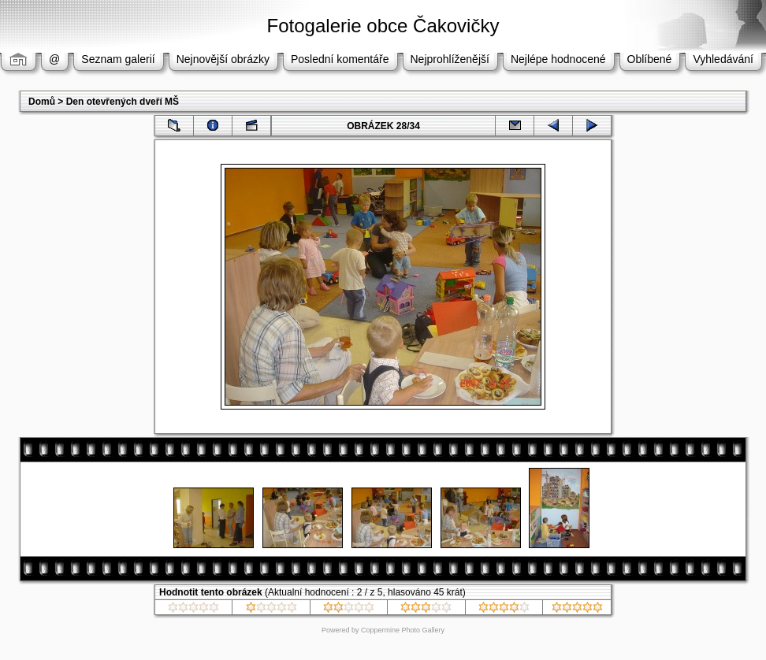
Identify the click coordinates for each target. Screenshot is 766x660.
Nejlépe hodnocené (558, 59)
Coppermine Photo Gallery (402, 630)
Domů (41, 101)
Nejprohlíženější (450, 59)
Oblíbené (649, 59)
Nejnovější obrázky (223, 59)
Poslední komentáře (340, 59)
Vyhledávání (723, 59)
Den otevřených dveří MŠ (122, 101)
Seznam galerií (117, 59)
